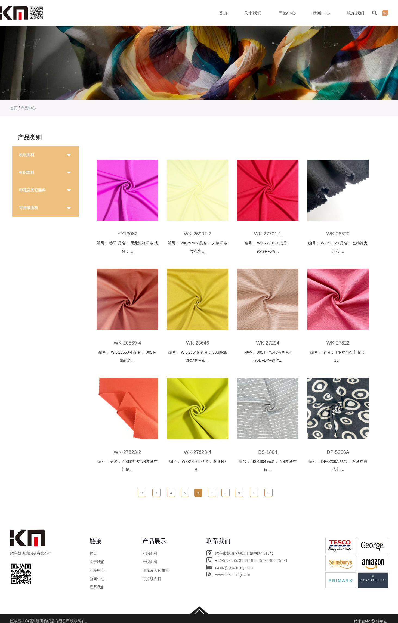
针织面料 (26, 172)
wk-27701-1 (268, 234)
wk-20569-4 (127, 343)
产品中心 (287, 13)
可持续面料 (28, 208)
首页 (223, 13)
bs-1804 (267, 452)
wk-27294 (267, 343)
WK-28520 (338, 234)
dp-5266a (338, 452)
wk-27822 (338, 343)
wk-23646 (197, 343)
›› (268, 493)
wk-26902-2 (197, 234)
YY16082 (127, 234)
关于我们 (252, 13)
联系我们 (355, 13)
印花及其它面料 (32, 190)
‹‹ (142, 493)
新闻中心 (321, 13)
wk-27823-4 (197, 452)
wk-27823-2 (127, 452)
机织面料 (26, 155)
